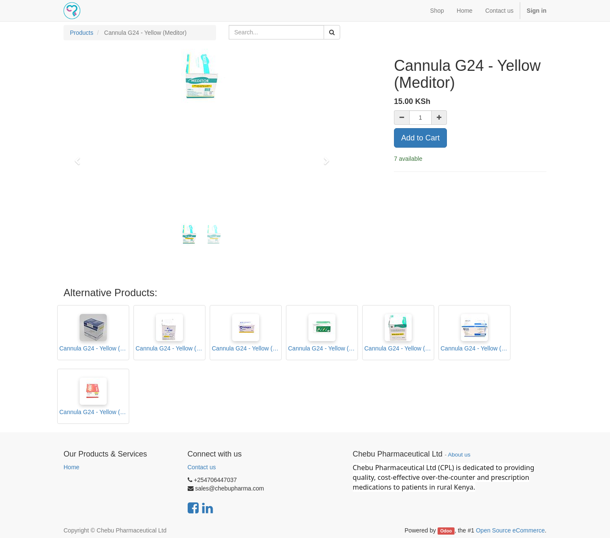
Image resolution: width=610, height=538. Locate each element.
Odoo (446, 530)
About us (459, 454)
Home (71, 467)
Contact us (202, 467)
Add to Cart (420, 138)
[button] (80, 157)
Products (81, 32)
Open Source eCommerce (510, 530)
